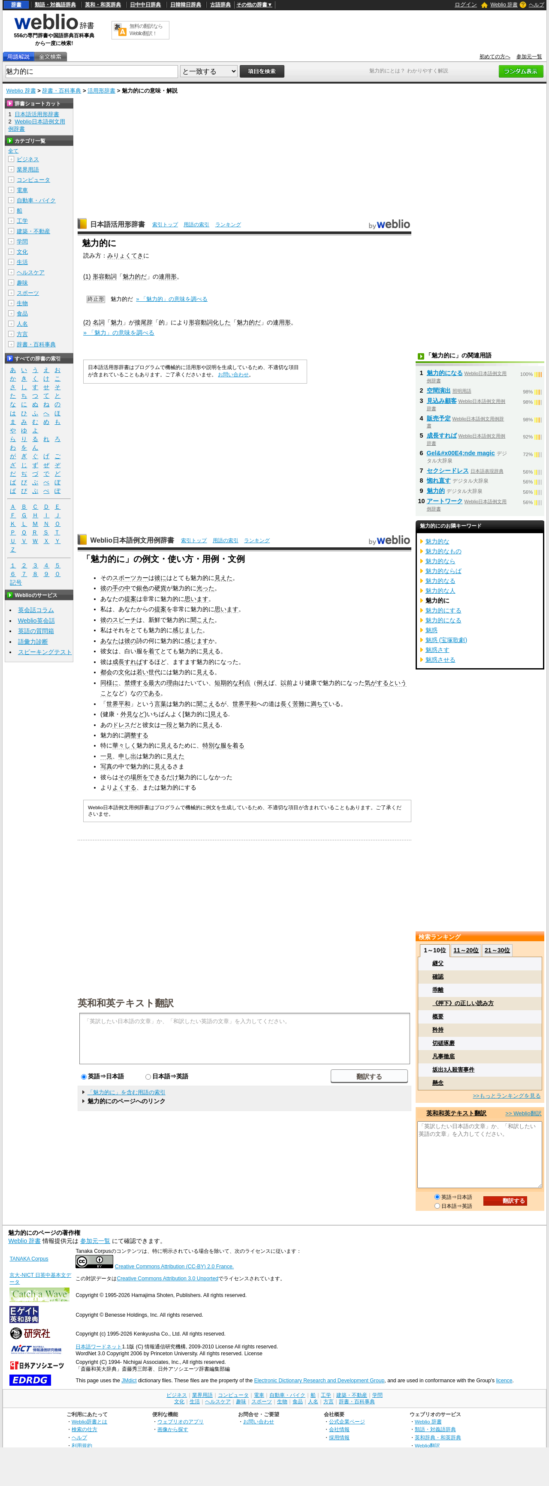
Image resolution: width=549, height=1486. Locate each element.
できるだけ (163, 777)
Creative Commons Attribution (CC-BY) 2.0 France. (174, 1267)
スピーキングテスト (45, 651)
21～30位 (497, 950)
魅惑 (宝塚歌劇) (446, 639)
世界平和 (118, 703)
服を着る (232, 745)
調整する (136, 735)
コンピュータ (33, 180)
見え (208, 651)
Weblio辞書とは (89, 1421)
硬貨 (160, 588)
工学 (22, 221)
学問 (22, 241)
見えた (223, 577)
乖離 (437, 990)
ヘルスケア (31, 272)
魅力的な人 (440, 590)
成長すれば (127, 661)
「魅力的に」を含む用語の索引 (126, 1092)
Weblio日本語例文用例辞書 (132, 540)
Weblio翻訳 (427, 1445)
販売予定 (439, 418)
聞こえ (205, 703)
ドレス (121, 724)
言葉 (160, 703)
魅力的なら (440, 561)
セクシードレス (448, 470)
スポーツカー (130, 577)
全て (13, 150)
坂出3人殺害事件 (453, 1069)
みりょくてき (125, 255)
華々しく (124, 745)
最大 (154, 682)
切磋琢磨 (443, 1043)
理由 (172, 682)
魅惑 (431, 630)
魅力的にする (443, 610)
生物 (22, 303)
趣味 (22, 282)
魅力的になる (445, 372)
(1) (87, 276)
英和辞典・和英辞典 (438, 1437)
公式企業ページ (347, 1421)
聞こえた (202, 619)
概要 (437, 1016)
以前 (287, 682)
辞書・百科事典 (61, 90)
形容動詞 (105, 276)
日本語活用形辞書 (117, 224)
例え (262, 682)
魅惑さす (437, 649)
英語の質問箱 (36, 630)
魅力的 (436, 490)
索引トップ (165, 225)
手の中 (121, 588)
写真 (106, 766)
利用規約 (82, 1445)
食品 (22, 313)
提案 (130, 598)
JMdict (128, 1381)
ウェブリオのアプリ (180, 1421)
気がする (377, 682)
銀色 (142, 588)
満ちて (320, 703)
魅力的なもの (443, 551)
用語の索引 (196, 225)
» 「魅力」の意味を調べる (118, 332)
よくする (124, 787)
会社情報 (339, 1429)
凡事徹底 (443, 1056)
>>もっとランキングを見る (506, 1096)
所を (142, 777)
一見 (106, 756)
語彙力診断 (33, 641)
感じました (187, 630)
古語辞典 (220, 5)
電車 (22, 190)
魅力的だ (135, 276)
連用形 (168, 276)
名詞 (99, 322)
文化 (124, 672)
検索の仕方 (84, 1429)
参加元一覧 (529, 57)
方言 (22, 334)
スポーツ (28, 293)
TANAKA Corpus (28, 1259)
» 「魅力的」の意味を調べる (172, 299)
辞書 (16, 5)
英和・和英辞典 (103, 5)
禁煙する (136, 682)
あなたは (112, 640)
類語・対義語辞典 (55, 5)
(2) (87, 322)
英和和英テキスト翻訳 (126, 1002)
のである (148, 693)
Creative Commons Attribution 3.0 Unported (167, 1279)
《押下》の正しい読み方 (463, 1003)
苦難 (299, 703)
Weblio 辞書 (504, 5)
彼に (160, 577)
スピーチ (124, 619)
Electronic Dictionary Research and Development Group (319, 1381)
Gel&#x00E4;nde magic (461, 453)
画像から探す (172, 1429)
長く (287, 703)
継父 (437, 963)
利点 (244, 682)
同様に (109, 682)
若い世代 (148, 672)
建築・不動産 (33, 231)
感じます (196, 640)
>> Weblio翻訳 (523, 1113)
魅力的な (437, 541)
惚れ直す (439, 480)
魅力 (117, 322)
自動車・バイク (36, 200)
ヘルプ (536, 5)
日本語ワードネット (98, 1347)
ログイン (466, 4)
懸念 (437, 1083)
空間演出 (439, 390)
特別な (211, 745)
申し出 (127, 756)
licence (504, 1381)
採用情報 (339, 1437)
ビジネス (28, 159)
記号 (16, 583)
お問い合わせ (233, 374)
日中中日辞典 (145, 5)
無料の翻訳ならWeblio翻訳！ (146, 29)
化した (222, 322)
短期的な (226, 682)
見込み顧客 (442, 400)
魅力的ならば (443, 570)
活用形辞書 (101, 90)
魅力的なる (440, 580)
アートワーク (445, 501)
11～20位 (466, 950)
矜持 (437, 1030)
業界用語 (28, 169)
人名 (22, 324)
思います (196, 598)
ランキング (228, 225)
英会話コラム (36, 609)
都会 (106, 672)
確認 (437, 976)
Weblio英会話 (36, 620)
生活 (22, 262)
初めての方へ (495, 57)
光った (205, 588)
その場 (127, 777)
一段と (169, 724)
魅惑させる (440, 659)
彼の (106, 588)
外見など (133, 714)
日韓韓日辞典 (185, 5)
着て (154, 651)
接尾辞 (144, 322)
